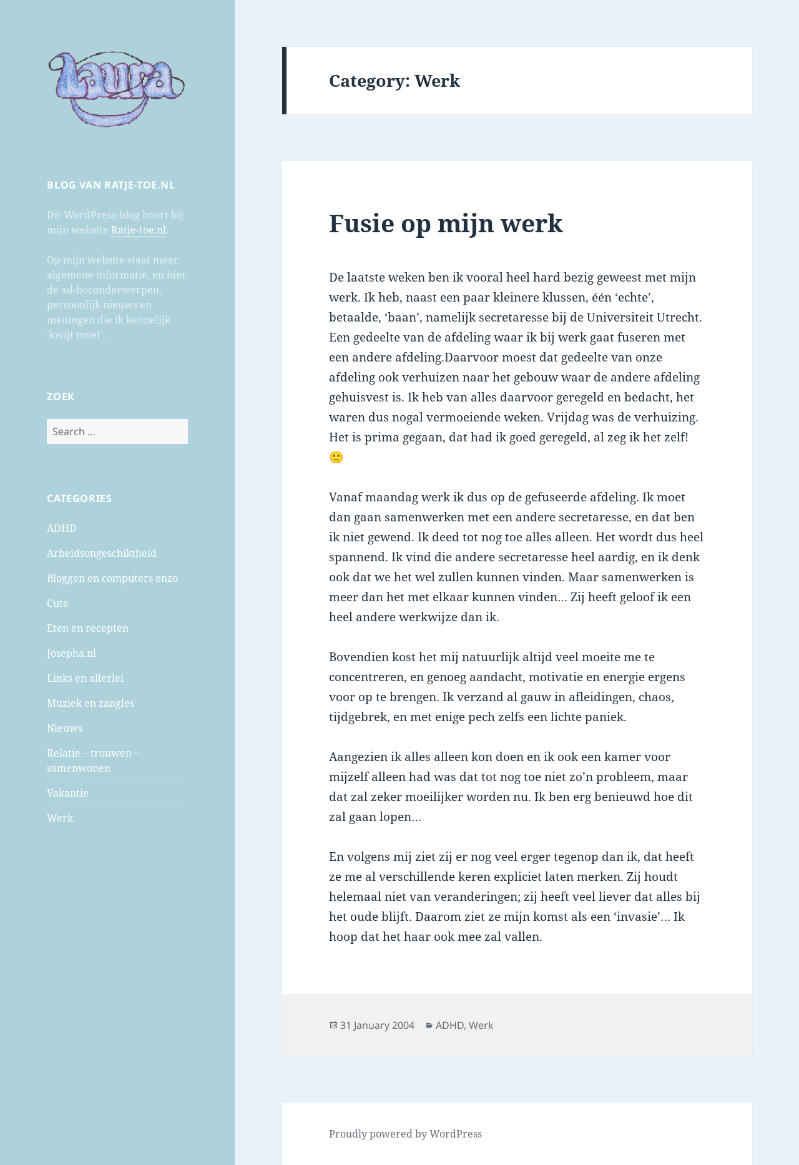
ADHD (62, 528)
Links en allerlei (85, 678)
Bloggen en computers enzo (112, 578)
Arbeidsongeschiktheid (102, 553)
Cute (58, 603)
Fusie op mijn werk (446, 222)
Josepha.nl (71, 653)
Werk (60, 818)
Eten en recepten (88, 628)
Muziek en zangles (90, 703)
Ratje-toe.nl (138, 230)
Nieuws (64, 728)
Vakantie (68, 793)
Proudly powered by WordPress (405, 1134)
